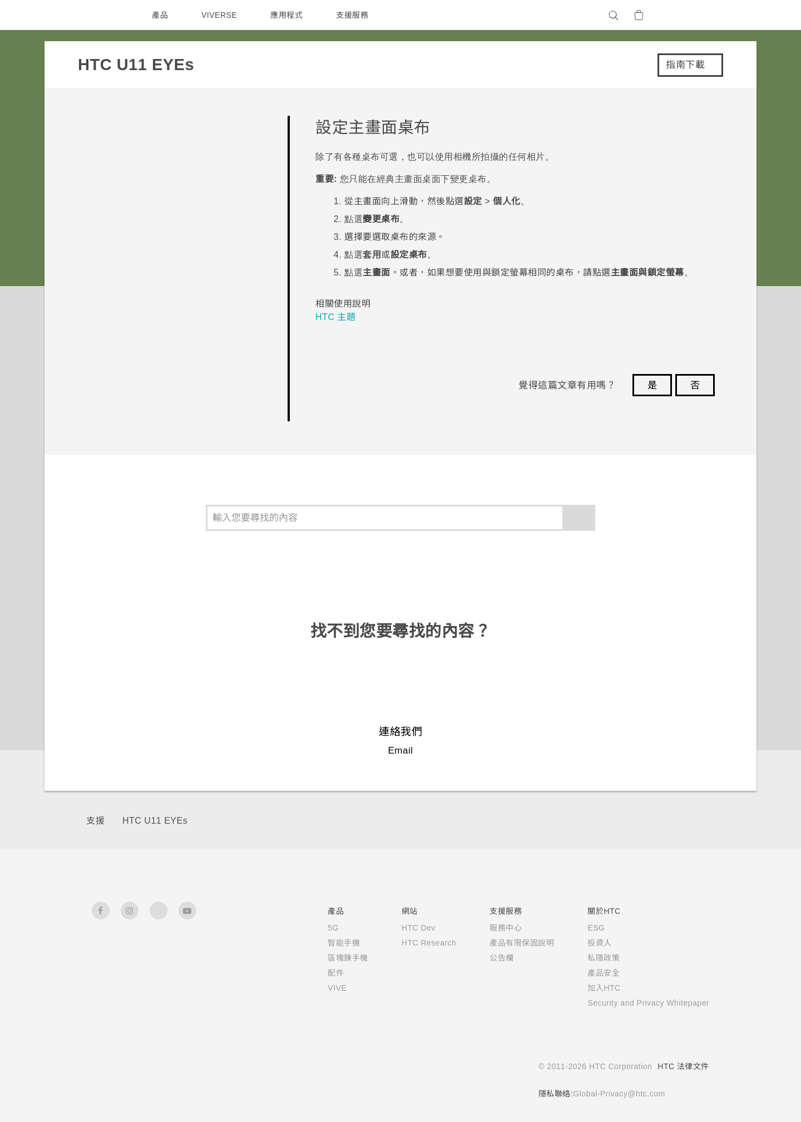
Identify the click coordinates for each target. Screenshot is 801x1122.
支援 (95, 820)
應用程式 (289, 15)
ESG (582, 928)
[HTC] (105, 15)
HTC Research (412, 943)
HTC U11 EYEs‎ (153, 820)
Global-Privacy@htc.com (615, 1094)
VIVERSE (220, 15)
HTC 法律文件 (683, 1066)
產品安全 (589, 973)
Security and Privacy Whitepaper (641, 1003)
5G (314, 928)
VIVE (319, 988)
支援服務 (355, 15)
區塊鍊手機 (329, 958)
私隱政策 (589, 958)
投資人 (585, 943)
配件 (317, 973)
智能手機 (325, 943)
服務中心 (492, 928)
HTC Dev (402, 928)
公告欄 (488, 958)
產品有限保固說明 (508, 943)
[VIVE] (694, 15)
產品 (160, 15)
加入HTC (590, 988)
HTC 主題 (336, 317)
